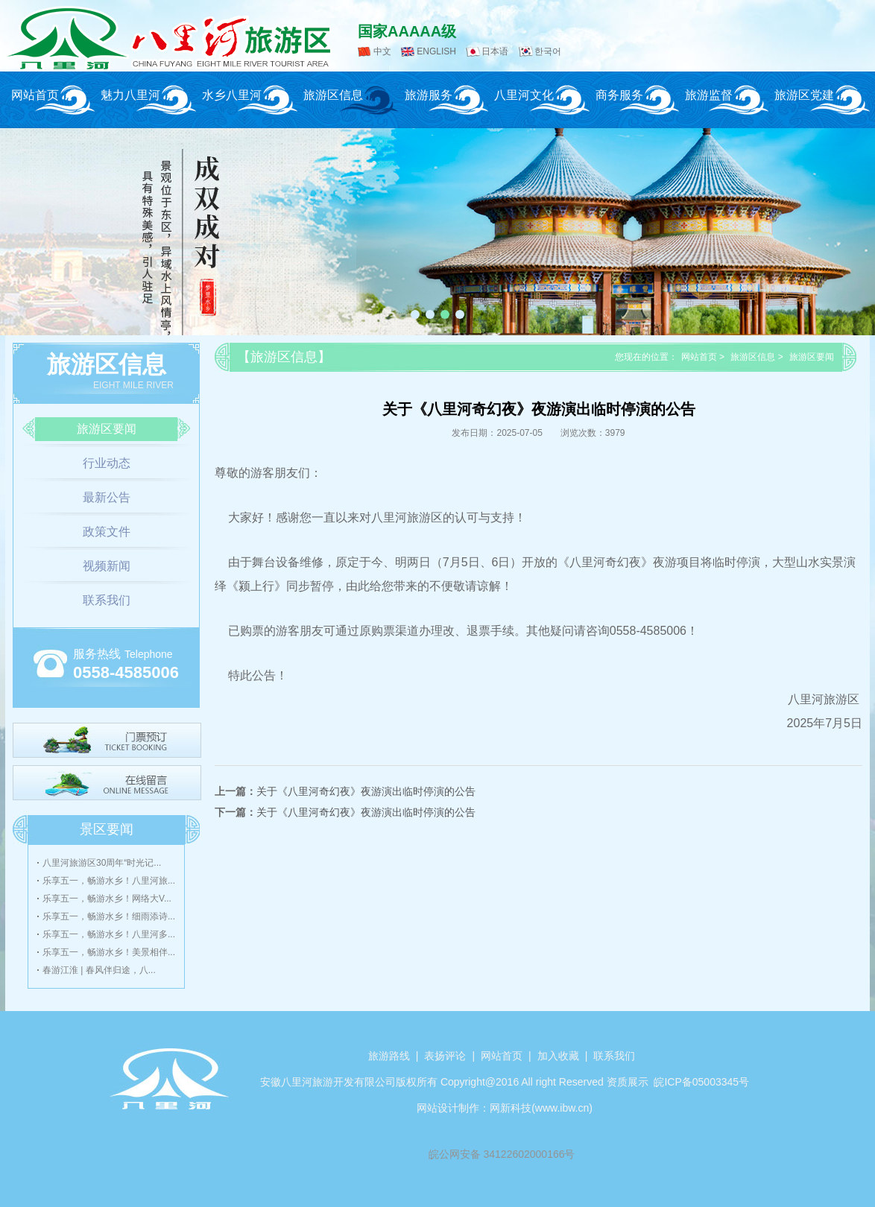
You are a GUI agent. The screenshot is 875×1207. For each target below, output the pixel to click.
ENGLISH (436, 51)
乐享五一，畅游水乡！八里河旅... (108, 880)
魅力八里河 (130, 95)
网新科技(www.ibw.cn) (541, 1108)
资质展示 (627, 1082)
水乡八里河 (232, 95)
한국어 (547, 51)
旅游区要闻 (106, 428)
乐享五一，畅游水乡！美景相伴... (108, 952)
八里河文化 (524, 95)
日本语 (494, 51)
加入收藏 (558, 1056)
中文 (382, 51)
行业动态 (106, 463)
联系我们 (106, 600)
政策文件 (106, 531)
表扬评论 (445, 1056)
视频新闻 (106, 566)
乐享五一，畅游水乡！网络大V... (106, 898)
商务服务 (619, 95)
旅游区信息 (333, 95)
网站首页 (35, 95)
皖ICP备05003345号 (701, 1082)
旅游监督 (709, 95)
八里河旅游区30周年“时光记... (101, 863)
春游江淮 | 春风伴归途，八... (99, 970)
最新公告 (106, 497)
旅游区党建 (804, 95)
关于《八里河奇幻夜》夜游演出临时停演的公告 (366, 791)
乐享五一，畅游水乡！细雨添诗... (108, 916)
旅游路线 (389, 1056)
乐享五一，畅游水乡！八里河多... (108, 934)
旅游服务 (428, 95)
